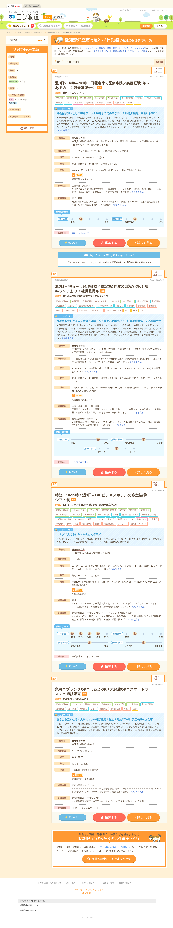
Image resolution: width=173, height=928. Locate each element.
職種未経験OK (119, 51)
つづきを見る (63, 130)
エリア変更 (57, 17)
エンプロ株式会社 (80, 233)
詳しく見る (144, 243)
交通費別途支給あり (102, 51)
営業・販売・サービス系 (118, 48)
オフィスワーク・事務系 (94, 48)
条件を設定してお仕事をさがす (111, 859)
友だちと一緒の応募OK (138, 51)
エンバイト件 (32, 6)
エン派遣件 (14, 6)
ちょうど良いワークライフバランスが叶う (24, 12)
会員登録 (146, 26)
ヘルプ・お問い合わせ (126, 10)
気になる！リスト (23, 26)
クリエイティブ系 (138, 48)
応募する (111, 243)
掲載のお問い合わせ (159, 10)
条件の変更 (29, 128)
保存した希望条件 (51, 26)
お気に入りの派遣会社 (79, 26)
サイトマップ (143, 10)
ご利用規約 (70, 883)
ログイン (160, 26)
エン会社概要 (108, 883)
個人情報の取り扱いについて (49, 883)
